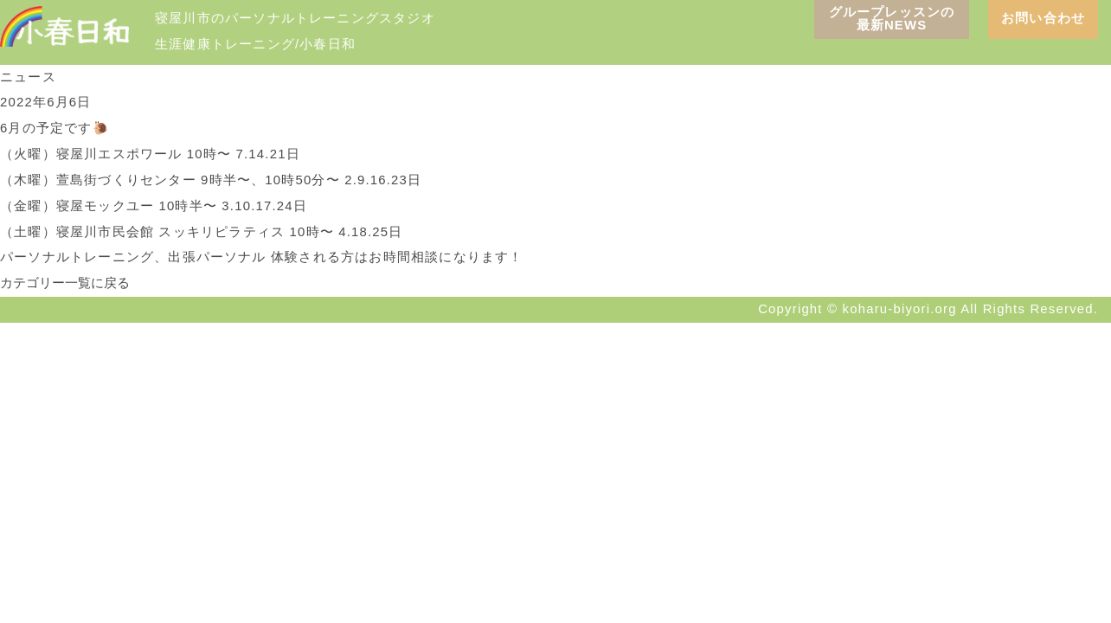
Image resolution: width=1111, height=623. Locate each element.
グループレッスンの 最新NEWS (892, 18)
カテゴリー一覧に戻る (65, 283)
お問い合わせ (1043, 18)
